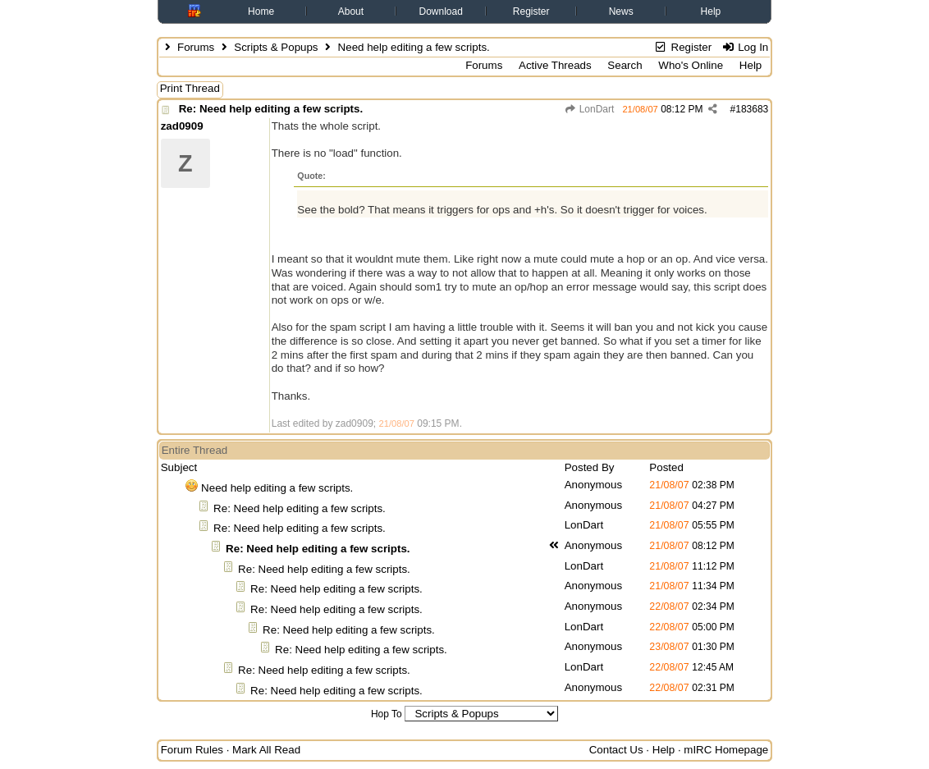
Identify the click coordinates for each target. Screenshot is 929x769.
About (351, 11)
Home (261, 11)
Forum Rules (192, 750)
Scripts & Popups (276, 47)
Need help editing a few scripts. (277, 488)
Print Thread (190, 88)
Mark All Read (266, 750)
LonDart (589, 109)
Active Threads (555, 65)
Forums (195, 47)
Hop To (386, 714)
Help (711, 11)
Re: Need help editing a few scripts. (271, 109)
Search (624, 65)
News (621, 11)
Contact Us (616, 750)
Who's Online (690, 65)
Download (441, 11)
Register (531, 11)
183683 (751, 109)
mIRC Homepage (726, 750)
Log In (744, 47)
